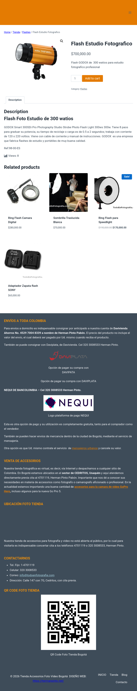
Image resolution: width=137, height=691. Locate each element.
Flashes (83, 89)
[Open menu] (130, 12)
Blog (124, 674)
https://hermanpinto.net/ (48, 680)
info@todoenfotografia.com (37, 575)
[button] (62, 41)
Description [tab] (15, 99)
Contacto (121, 682)
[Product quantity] (76, 78)
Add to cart (92, 78)
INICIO (102, 674)
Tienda (114, 674)
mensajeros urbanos (85, 448)
